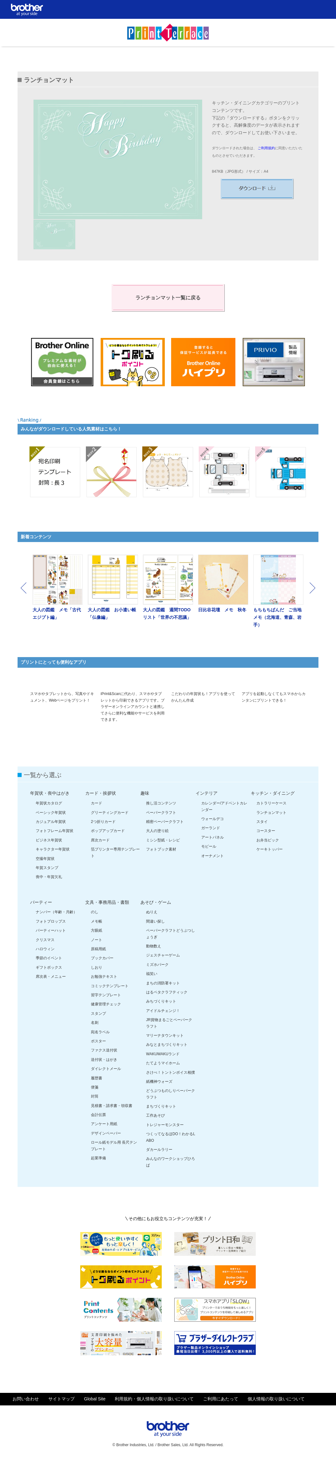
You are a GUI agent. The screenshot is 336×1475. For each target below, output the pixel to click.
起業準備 (98, 1172)
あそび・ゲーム (155, 916)
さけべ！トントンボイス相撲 (170, 1087)
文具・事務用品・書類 (107, 916)
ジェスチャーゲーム (163, 970)
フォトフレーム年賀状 (54, 845)
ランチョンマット (271, 827)
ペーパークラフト (161, 827)
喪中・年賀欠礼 (49, 891)
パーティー (41, 916)
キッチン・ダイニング (273, 807)
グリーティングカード (110, 827)
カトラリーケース (271, 817)
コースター (265, 845)
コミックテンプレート (110, 1000)
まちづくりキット (161, 1121)
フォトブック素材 (161, 863)
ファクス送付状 (104, 1065)
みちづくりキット (161, 1016)
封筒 (94, 1111)
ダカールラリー (159, 1164)
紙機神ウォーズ (159, 1096)
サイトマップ (61, 1413)
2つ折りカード (103, 836)
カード (96, 817)
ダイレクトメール (106, 1083)
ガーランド (210, 842)
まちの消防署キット (163, 997)
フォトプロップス (51, 936)
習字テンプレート (106, 1009)
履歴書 (96, 1092)
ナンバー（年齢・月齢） (56, 927)
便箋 (94, 1101)
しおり (96, 982)
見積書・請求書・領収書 (111, 1120)
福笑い (151, 988)
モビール (208, 861)
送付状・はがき (104, 1074)
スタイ (262, 836)
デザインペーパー (106, 1148)
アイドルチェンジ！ (163, 1025)
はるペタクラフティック (166, 1006)
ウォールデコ (212, 833)
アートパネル (212, 852)
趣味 (144, 807)
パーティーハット (51, 945)
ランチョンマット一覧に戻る (168, 297)
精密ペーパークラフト (165, 836)
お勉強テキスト (104, 991)
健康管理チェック (106, 1019)
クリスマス (45, 954)
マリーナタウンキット (165, 1050)
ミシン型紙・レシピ (163, 854)
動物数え (153, 960)
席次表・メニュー (51, 991)
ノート (96, 954)
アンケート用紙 (104, 1138)
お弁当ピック (267, 854)
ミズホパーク (157, 979)
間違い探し (155, 936)
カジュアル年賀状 (51, 836)
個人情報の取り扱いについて (276, 1413)
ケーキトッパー (269, 863)
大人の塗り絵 (157, 845)
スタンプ (98, 1028)
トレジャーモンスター (165, 1139)
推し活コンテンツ (161, 817)
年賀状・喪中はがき (50, 807)
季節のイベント (49, 973)
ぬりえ (151, 927)
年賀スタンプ (47, 882)
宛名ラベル (100, 1046)
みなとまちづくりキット (166, 1059)
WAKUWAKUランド (163, 1068)
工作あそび (155, 1130)
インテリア (207, 807)
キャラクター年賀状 (53, 863)
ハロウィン (45, 963)
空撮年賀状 (45, 873)
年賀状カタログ (49, 817)
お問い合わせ (26, 1413)
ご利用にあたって (220, 1413)
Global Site (94, 1413)
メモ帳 (96, 936)
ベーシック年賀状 (51, 827)
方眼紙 (96, 945)
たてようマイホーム (163, 1077)
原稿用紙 (98, 963)
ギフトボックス (49, 982)
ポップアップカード (108, 845)
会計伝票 (98, 1129)
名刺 (94, 1037)
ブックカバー (102, 973)
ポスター (98, 1055)
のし (94, 927)
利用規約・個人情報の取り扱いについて (154, 1413)
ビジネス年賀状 (49, 854)
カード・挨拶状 (100, 807)
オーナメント (212, 870)
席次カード (100, 854)
